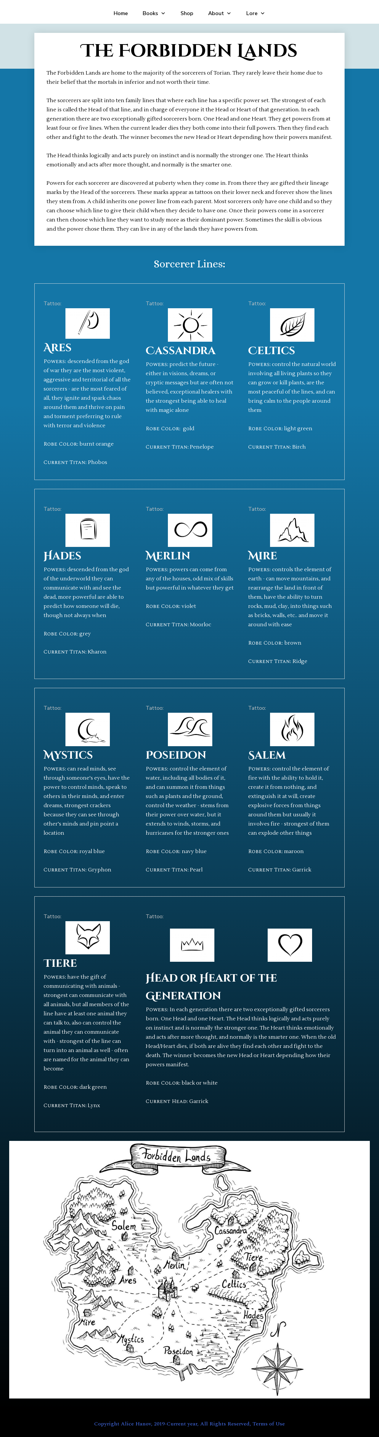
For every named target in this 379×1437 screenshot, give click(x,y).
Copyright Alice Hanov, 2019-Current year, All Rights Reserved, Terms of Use (189, 1424)
